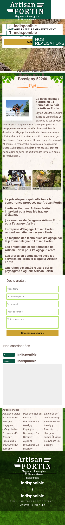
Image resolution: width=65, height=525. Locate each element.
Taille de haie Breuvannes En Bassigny (10, 445)
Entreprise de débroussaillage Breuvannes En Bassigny (52, 419)
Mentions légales (32, 505)
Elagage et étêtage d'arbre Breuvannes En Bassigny (10, 431)
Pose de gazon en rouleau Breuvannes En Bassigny (32, 419)
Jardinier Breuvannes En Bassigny (31, 445)
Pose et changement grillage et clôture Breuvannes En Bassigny (52, 437)
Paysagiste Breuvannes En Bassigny (31, 433)
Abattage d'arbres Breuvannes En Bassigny (11, 417)
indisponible (25, 26)
